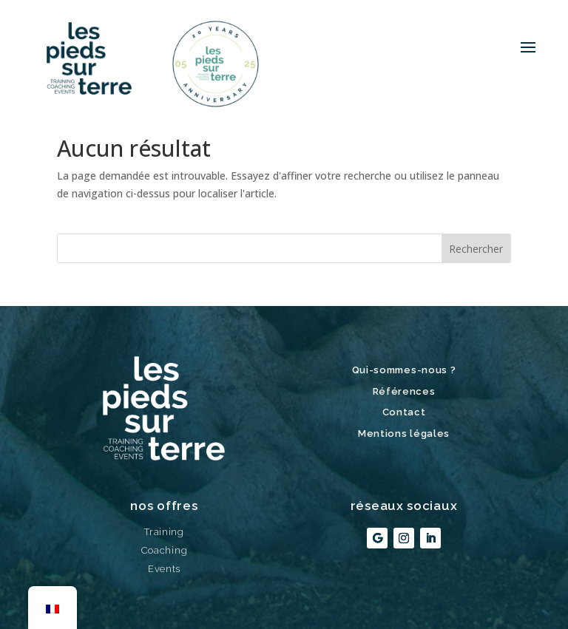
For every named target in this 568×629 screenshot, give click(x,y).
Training (164, 531)
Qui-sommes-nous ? (404, 369)
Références (404, 391)
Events (164, 568)
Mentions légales (404, 433)
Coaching (164, 550)
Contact (404, 412)
